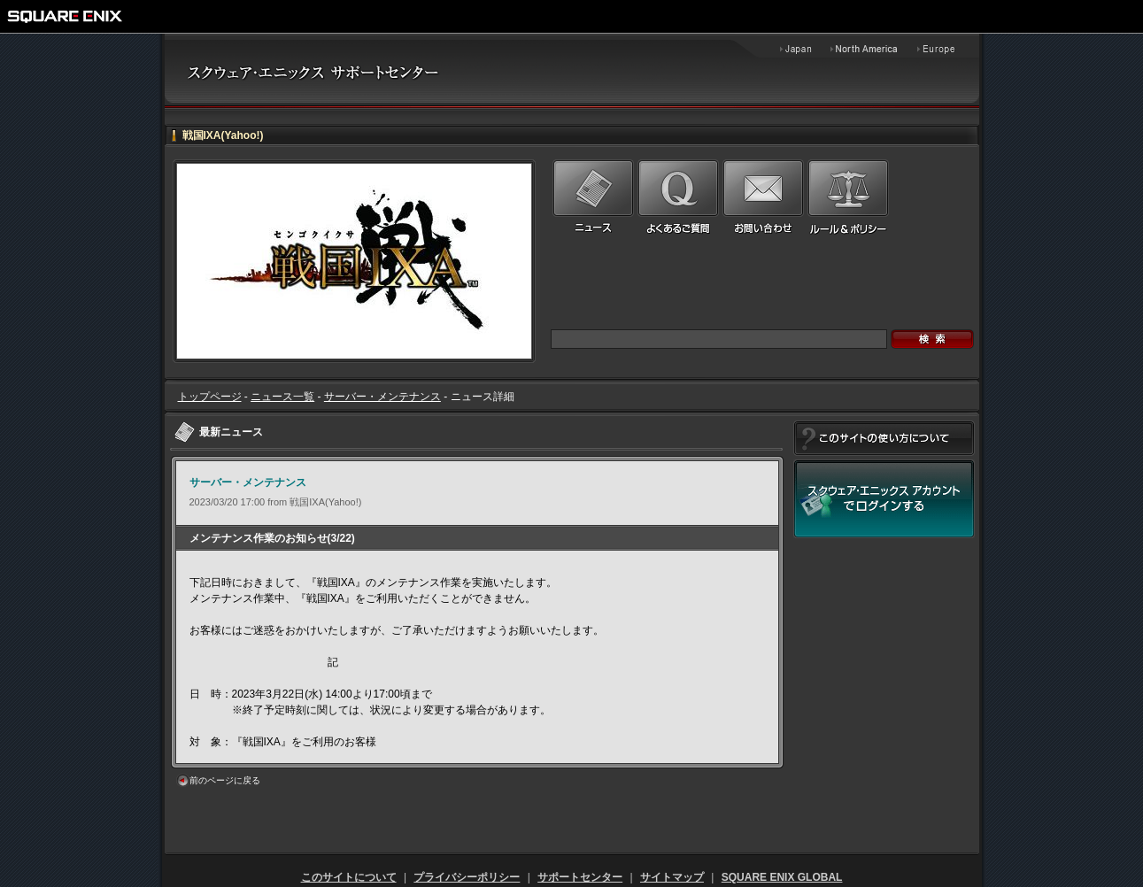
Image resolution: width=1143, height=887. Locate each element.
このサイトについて (349, 877)
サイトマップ (672, 877)
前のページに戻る (224, 780)
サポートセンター (579, 877)
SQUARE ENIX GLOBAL (782, 877)
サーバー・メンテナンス (382, 396)
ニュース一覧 (282, 396)
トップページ (210, 396)
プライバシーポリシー (466, 877)
